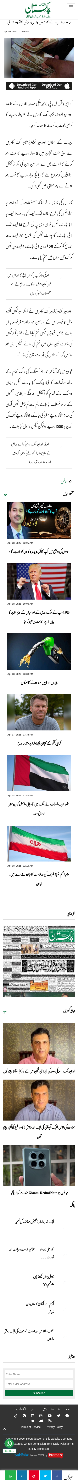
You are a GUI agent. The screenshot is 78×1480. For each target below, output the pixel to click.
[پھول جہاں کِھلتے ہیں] (65, 1283)
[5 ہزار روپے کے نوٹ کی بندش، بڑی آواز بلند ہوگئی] (57, 1475)
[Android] (38, 1420)
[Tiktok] (13, 1415)
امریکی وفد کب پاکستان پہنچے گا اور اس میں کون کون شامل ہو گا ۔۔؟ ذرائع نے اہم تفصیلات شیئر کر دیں (29, 284)
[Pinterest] (22, 1415)
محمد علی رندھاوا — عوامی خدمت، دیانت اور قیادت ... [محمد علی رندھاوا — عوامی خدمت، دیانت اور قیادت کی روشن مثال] (31, 1253)
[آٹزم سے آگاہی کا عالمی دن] (65, 1310)
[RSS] (47, 1420)
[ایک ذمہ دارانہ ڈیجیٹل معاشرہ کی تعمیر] (65, 1228)
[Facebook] (64, 1415)
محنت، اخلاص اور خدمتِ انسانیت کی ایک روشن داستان (28, 1335)
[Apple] (30, 1420)
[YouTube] (47, 1415)
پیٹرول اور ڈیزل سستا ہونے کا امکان (39, 682)
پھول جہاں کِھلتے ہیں (43, 1276)
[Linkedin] (30, 1415)
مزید (6, 493)
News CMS (37, 1455)
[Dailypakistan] (33, 11)
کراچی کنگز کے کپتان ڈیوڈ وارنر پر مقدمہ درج (39, 743)
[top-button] (4, 1429)
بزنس (64, 481)
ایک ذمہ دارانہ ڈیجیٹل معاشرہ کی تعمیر (34, 1222)
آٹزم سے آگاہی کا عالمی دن (40, 1304)
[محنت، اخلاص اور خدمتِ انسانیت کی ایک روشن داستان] (65, 1338)
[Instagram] (38, 1415)
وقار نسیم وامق (48, 1284)
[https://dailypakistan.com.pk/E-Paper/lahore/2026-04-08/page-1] (39, 961)
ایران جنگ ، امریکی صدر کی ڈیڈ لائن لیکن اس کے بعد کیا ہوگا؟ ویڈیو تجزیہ (39, 1071)
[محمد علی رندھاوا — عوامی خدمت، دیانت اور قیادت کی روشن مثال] (65, 1256)
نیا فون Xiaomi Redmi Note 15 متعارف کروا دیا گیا (39, 1192)
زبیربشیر (51, 1311)
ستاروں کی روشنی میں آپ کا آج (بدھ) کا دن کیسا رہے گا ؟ (39, 551)
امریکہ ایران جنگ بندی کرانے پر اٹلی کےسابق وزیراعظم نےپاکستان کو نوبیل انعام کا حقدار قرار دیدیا (31, 453)
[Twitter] (56, 1415)
